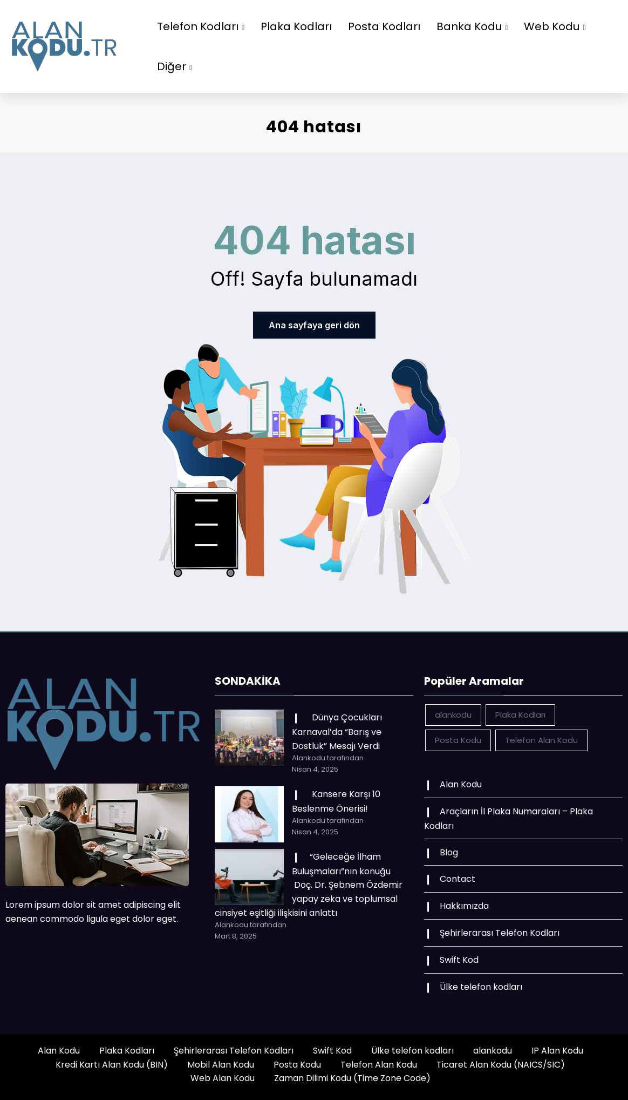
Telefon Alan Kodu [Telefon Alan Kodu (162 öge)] (541, 740)
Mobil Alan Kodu (220, 1064)
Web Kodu (554, 26)
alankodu (492, 1050)
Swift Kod (459, 960)
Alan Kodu (461, 784)
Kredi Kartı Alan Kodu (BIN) (112, 1064)
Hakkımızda (464, 906)
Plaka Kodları (296, 26)
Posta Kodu (297, 1064)
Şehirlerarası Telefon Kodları (499, 933)
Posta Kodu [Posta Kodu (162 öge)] (458, 740)
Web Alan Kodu (222, 1078)
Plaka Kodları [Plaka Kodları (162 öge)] (520, 714)
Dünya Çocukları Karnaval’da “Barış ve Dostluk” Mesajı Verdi (337, 731)
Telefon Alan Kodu (378, 1064)
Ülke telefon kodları (481, 987)
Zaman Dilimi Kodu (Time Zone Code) (352, 1078)
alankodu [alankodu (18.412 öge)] (453, 714)
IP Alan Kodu (557, 1050)
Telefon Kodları (200, 26)
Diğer (174, 66)
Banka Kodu (472, 26)
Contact (457, 879)
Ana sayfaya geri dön (314, 325)
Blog (449, 852)
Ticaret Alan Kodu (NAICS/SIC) (500, 1064)
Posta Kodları (384, 26)
